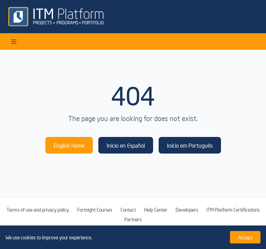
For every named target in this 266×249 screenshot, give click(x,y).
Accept (245, 237)
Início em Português (190, 145)
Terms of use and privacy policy (38, 209)
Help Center (155, 209)
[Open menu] (13, 41)
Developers (187, 209)
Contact (128, 209)
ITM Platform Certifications (233, 209)
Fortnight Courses (94, 209)
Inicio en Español (126, 145)
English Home (69, 145)
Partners (133, 219)
